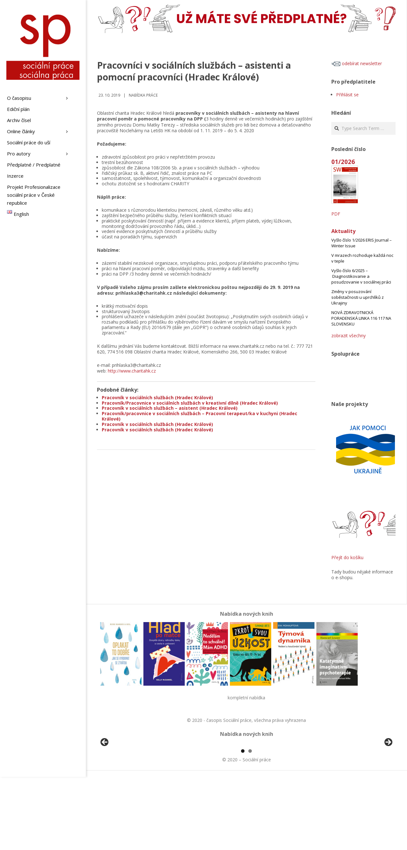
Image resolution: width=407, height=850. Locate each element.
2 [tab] (250, 824)
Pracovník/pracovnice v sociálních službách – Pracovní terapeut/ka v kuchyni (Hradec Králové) (199, 416)
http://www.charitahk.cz (132, 371)
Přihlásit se (347, 95)
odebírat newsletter (356, 63)
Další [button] (388, 779)
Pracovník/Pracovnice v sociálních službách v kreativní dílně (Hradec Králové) (190, 403)
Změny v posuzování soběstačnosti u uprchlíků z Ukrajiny (357, 297)
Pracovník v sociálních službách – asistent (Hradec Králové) (170, 408)
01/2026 (343, 162)
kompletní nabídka (246, 698)
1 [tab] (243, 824)
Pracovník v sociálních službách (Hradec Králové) (157, 397)
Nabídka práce (143, 95)
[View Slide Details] (122, 780)
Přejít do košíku (347, 557)
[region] (246, 780)
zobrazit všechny (348, 335)
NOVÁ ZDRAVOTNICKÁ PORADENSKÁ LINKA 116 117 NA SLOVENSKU (361, 318)
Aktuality (343, 231)
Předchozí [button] (105, 779)
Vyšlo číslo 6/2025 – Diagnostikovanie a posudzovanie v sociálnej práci (361, 276)
